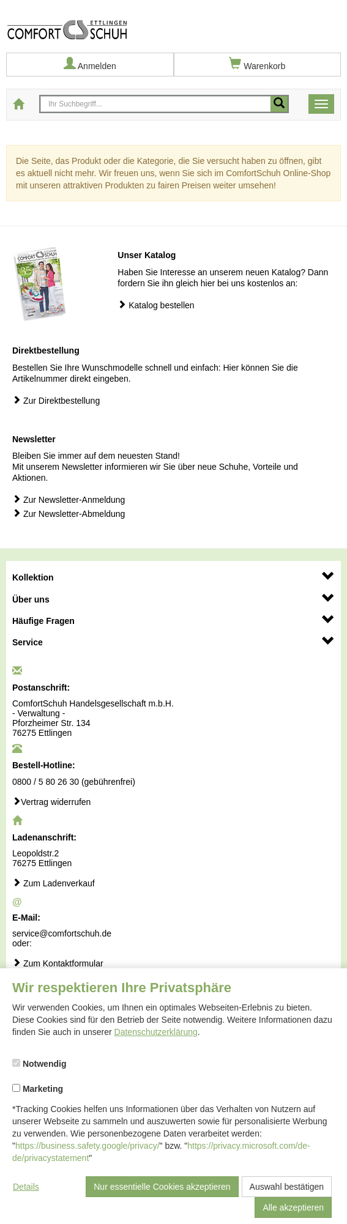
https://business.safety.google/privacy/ (87, 1146)
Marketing (37, 1089)
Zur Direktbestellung (56, 400)
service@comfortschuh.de (61, 933)
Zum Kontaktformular (57, 963)
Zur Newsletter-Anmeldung (68, 499)
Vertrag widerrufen (51, 801)
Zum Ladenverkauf (53, 883)
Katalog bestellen (156, 305)
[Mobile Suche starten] (279, 104)
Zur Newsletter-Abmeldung (68, 513)
